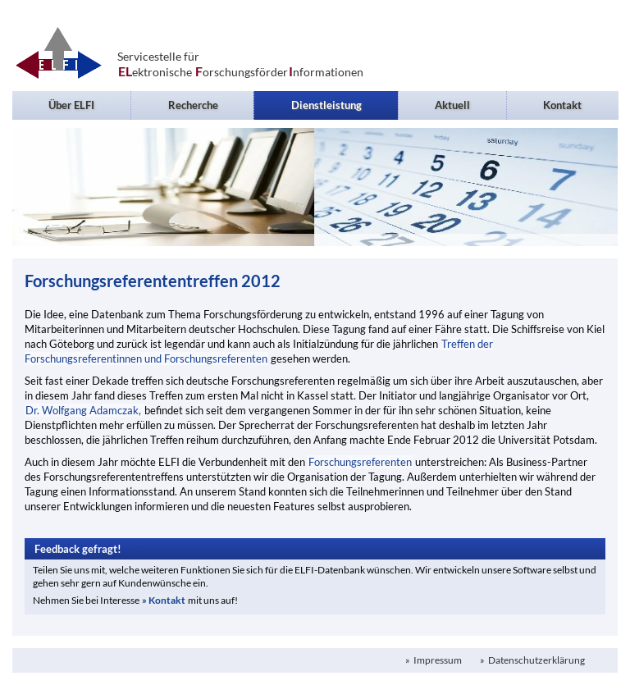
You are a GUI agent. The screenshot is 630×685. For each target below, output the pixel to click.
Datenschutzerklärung (535, 660)
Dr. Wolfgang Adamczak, (84, 410)
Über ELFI (71, 105)
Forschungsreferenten (360, 461)
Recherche (193, 105)
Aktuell (452, 105)
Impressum (437, 660)
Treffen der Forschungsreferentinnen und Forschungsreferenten (259, 351)
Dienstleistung (326, 105)
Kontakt (562, 105)
